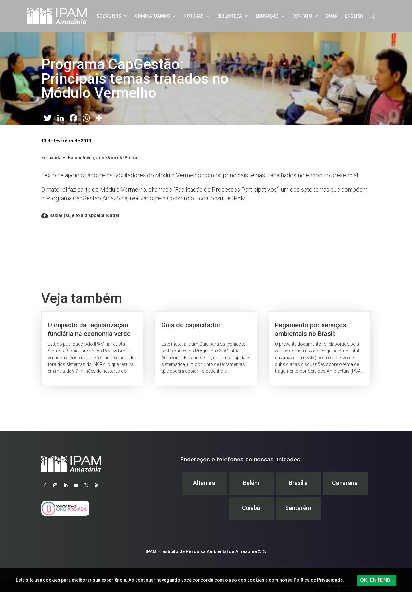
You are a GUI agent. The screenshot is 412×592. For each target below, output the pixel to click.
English (354, 16)
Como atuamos (152, 16)
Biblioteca (229, 16)
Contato (302, 16)
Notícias (193, 16)
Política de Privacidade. (319, 580)
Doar (332, 16)
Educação (267, 16)
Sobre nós (109, 16)
